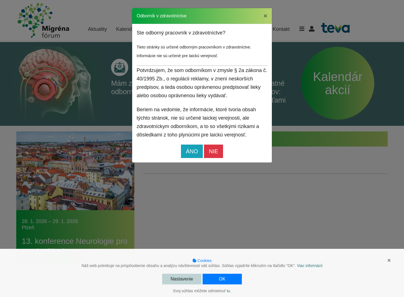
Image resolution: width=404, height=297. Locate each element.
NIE (213, 151)
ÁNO (192, 151)
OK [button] (222, 279)
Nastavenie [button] (182, 279)
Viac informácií (310, 265)
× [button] (389, 260)
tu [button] (228, 291)
